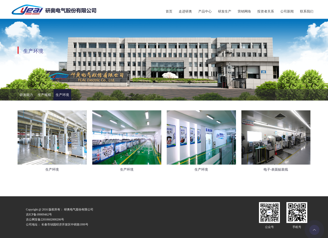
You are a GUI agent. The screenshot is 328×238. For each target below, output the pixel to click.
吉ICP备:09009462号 (39, 214)
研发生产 (224, 11)
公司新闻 (287, 11)
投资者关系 (265, 11)
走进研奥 (185, 11)
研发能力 (26, 95)
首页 (169, 11)
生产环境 (62, 95)
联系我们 (306, 11)
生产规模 (44, 95)
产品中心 (205, 11)
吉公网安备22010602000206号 (45, 219)
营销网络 (244, 11)
